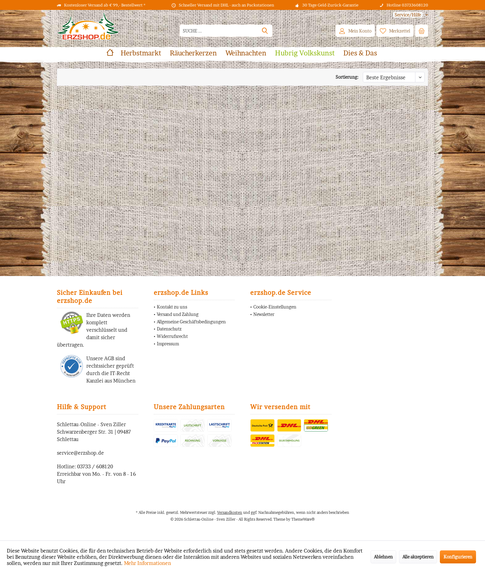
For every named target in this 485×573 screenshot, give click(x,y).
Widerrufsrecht (172, 336)
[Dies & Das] (360, 53)
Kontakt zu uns (172, 306)
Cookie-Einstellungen (274, 306)
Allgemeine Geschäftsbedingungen (191, 321)
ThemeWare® (303, 519)
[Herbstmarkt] (140, 53)
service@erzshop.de (80, 453)
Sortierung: (347, 77)
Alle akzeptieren (418, 556)
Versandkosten (229, 512)
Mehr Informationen (147, 563)
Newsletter (263, 314)
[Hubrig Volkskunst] (305, 53)
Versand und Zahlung (178, 314)
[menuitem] (408, 15)
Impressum (168, 343)
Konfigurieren (458, 556)
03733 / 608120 (95, 466)
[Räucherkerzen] (193, 53)
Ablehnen (383, 556)
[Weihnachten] (246, 53)
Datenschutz (169, 328)
